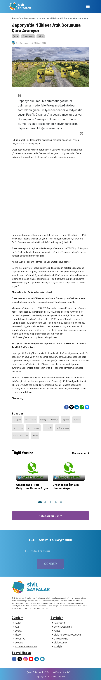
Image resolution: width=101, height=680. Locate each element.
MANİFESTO (59, 623)
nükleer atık (18, 428)
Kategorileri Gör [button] (50, 515)
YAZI (17, 626)
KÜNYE (57, 630)
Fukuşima (17, 420)
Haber (40, 36)
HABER (18, 623)
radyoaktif (48, 428)
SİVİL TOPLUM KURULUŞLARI (67, 634)
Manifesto (56, 672)
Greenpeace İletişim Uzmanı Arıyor (66, 486)
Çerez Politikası (34, 672)
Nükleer (77, 420)
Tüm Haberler (80, 453)
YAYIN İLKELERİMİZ (63, 626)
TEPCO (35, 436)
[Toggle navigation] (88, 6)
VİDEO (18, 634)
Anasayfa (16, 18)
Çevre (15, 36)
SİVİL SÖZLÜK (60, 642)
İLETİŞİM (58, 646)
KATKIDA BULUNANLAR (26, 646)
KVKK (46, 672)
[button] (40, 502)
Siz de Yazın (68, 672)
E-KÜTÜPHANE (61, 638)
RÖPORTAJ (20, 638)
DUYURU (19, 642)
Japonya (65, 420)
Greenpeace (30, 18)
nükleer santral (33, 428)
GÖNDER (50, 564)
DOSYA (18, 630)
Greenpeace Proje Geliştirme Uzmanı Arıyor (32, 486)
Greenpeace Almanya (49, 420)
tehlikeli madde (62, 428)
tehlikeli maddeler (20, 436)
